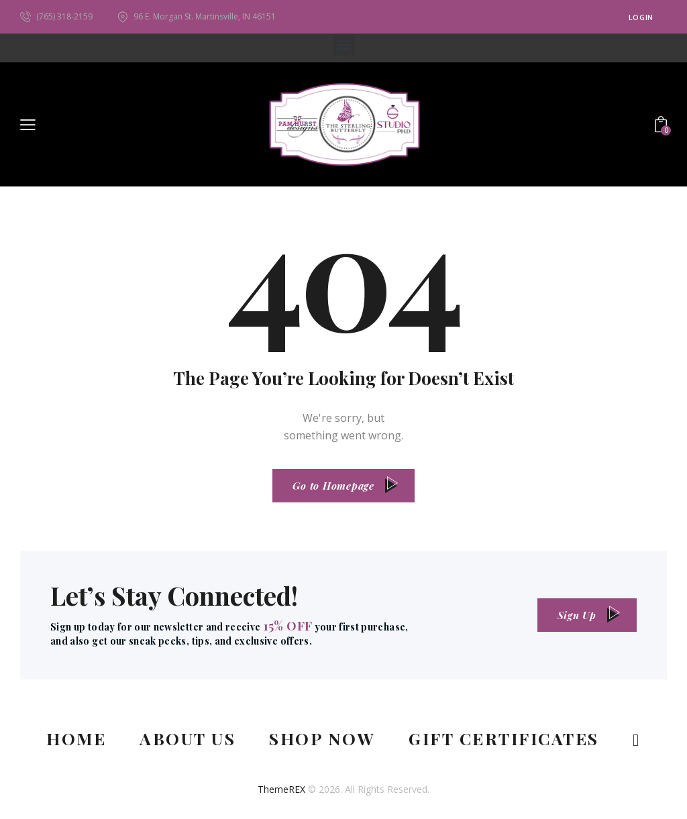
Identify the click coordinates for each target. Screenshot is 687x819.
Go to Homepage (333, 485)
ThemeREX (281, 789)
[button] (344, 45)
